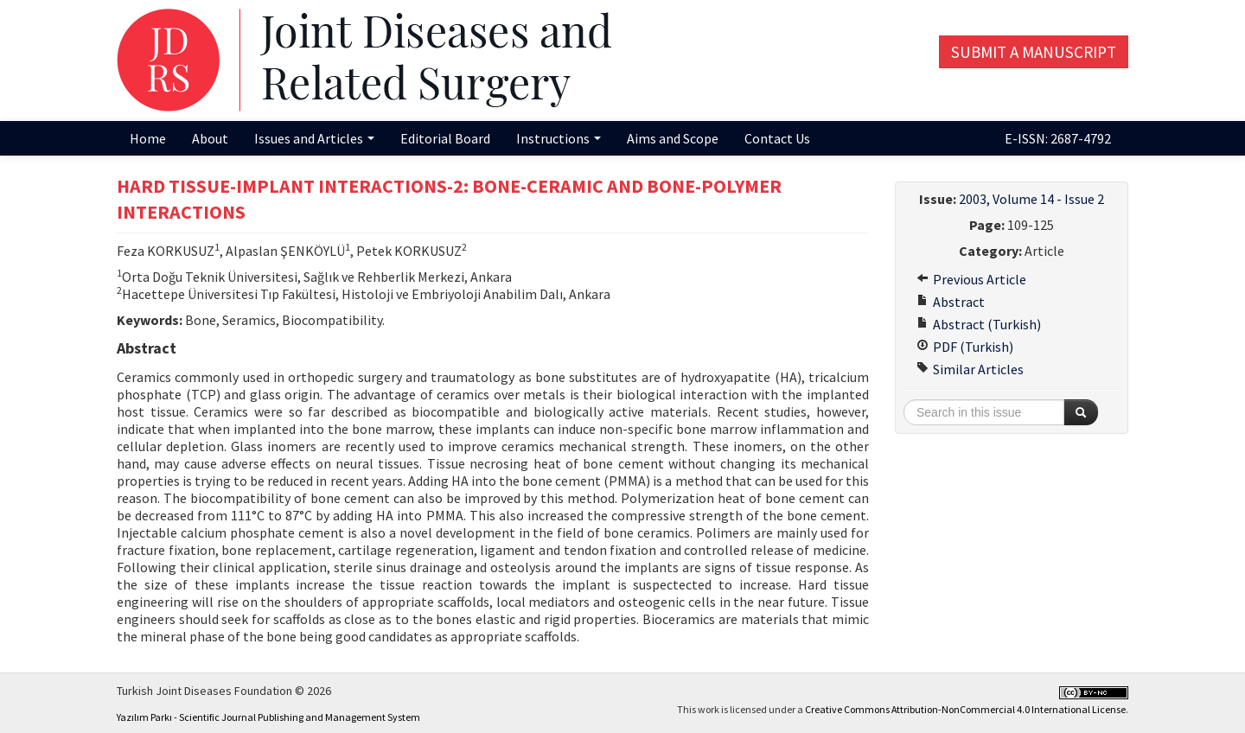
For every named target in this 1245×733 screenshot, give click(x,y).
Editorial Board (445, 138)
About (210, 138)
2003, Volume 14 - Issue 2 (1031, 198)
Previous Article (971, 279)
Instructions (558, 138)
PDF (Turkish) (964, 346)
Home (148, 138)
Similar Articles (970, 369)
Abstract (950, 301)
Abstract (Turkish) (978, 324)
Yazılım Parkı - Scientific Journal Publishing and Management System (268, 717)
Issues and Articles (314, 138)
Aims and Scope (672, 138)
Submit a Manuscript (1033, 51)
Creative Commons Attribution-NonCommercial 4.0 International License (965, 709)
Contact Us (777, 138)
